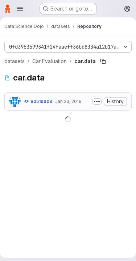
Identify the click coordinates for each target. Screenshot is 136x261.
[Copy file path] (103, 61)
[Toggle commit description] (97, 101)
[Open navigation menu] (20, 8)
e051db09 (38, 101)
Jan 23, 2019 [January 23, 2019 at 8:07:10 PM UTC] (68, 101)
